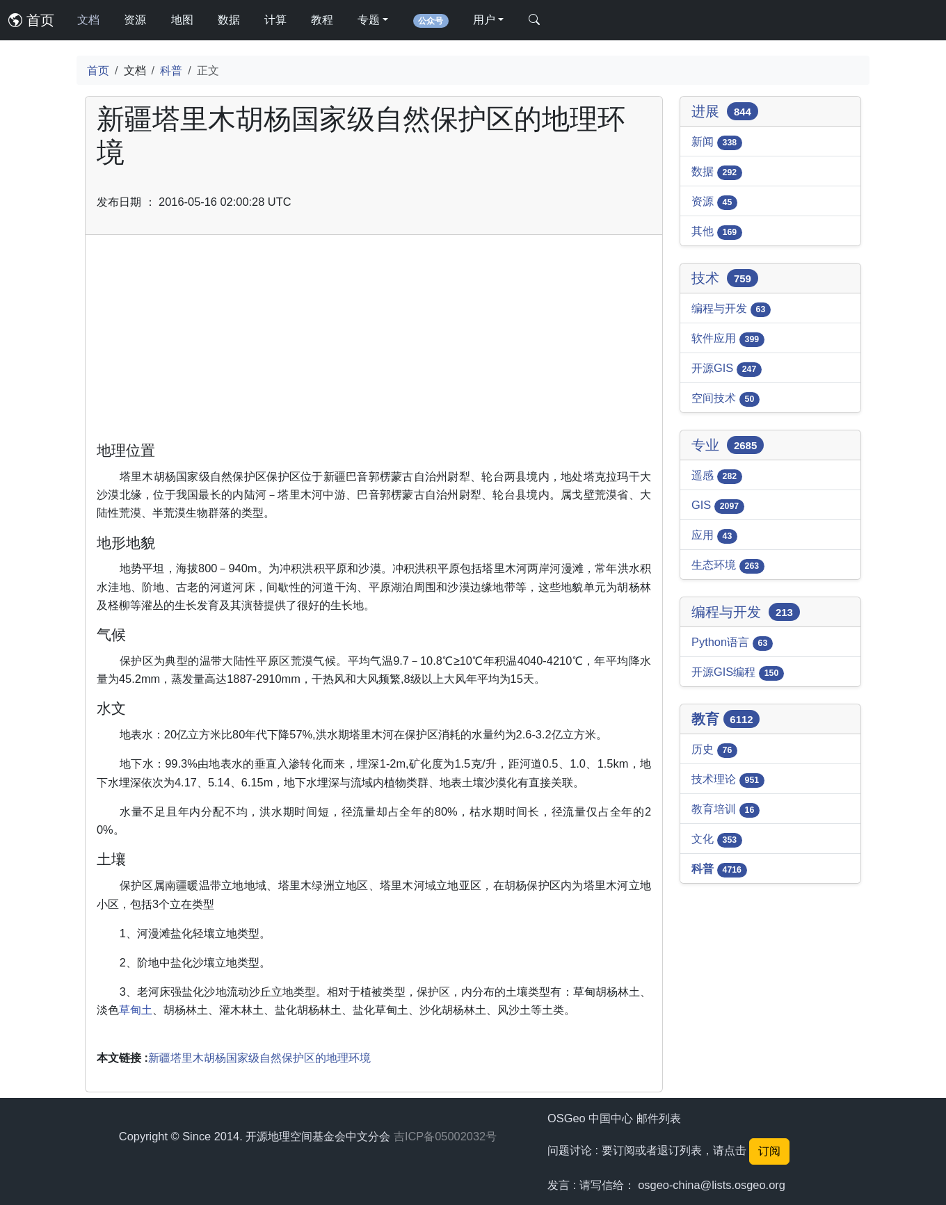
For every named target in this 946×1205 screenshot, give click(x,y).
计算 (275, 20)
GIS (717, 506)
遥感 (716, 476)
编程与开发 (731, 309)
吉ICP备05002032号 (445, 1136)
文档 (88, 20)
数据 (229, 20)
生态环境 (727, 566)
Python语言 (732, 643)
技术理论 (727, 780)
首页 (31, 20)
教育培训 (725, 810)
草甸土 (135, 1009)
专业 (727, 445)
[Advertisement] (374, 343)
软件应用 (727, 339)
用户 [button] (484, 20)
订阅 (769, 1151)
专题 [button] (369, 20)
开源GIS (726, 369)
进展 (724, 111)
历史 (714, 750)
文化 (716, 840)
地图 (182, 20)
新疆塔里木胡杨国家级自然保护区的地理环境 (259, 1057)
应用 (714, 536)
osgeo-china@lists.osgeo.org (711, 1185)
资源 (135, 20)
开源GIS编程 (737, 673)
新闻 (716, 142)
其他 (716, 232)
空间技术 (725, 399)
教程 (322, 20)
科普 (171, 70)
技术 (724, 278)
